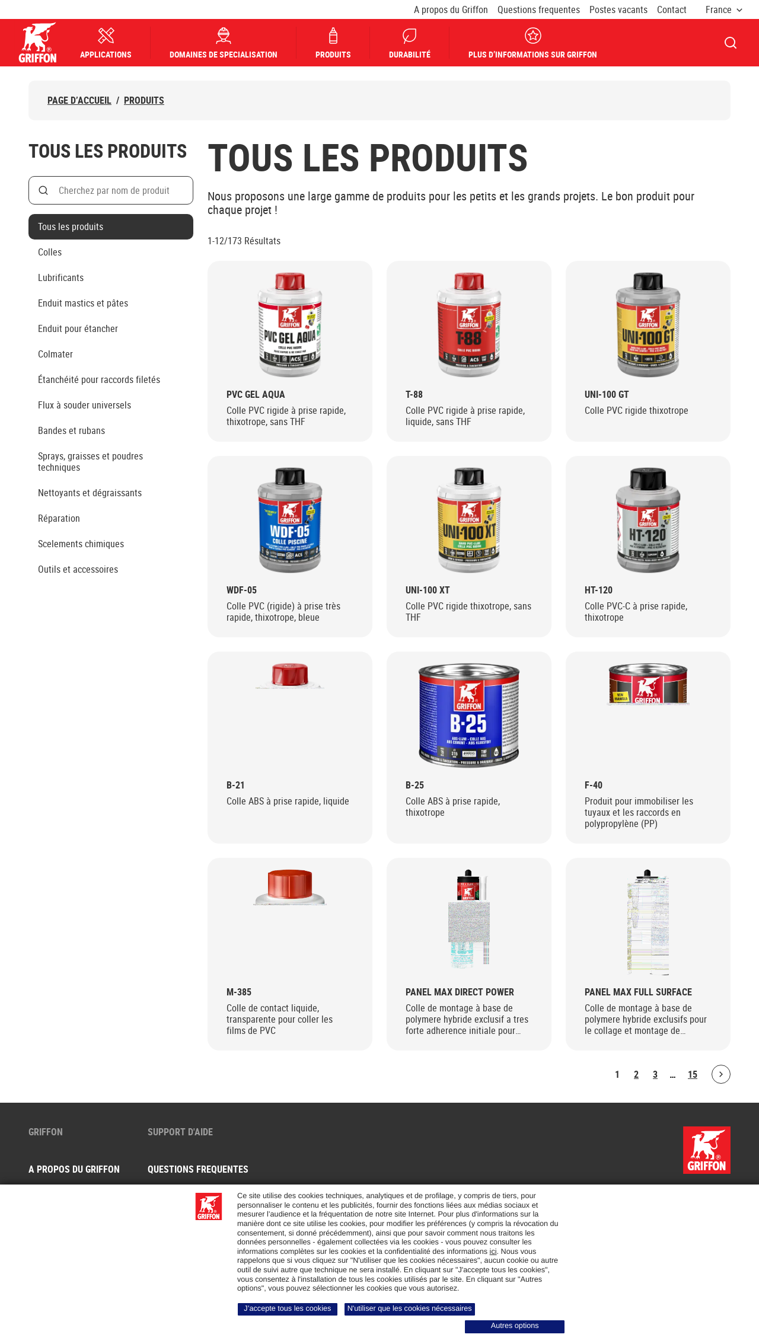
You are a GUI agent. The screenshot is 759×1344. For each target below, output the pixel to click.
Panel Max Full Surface (638, 992)
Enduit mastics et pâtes (83, 302)
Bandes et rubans (71, 430)
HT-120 (599, 590)
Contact (672, 9)
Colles (50, 251)
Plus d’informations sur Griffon (533, 43)
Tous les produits (70, 226)
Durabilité (410, 43)
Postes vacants (618, 9)
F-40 (593, 785)
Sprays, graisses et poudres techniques (90, 461)
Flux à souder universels (84, 404)
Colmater (55, 353)
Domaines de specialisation (224, 43)
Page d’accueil (79, 100)
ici (493, 1251)
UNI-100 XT (428, 590)
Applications (106, 43)
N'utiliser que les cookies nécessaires (409, 1308)
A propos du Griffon (451, 9)
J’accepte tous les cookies (287, 1308)
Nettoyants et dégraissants (90, 492)
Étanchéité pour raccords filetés (99, 379)
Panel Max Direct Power (460, 992)
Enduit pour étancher (78, 328)
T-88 (414, 394)
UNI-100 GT (607, 394)
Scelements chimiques (81, 543)
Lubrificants (61, 277)
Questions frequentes (539, 9)
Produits (334, 43)
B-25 (415, 785)
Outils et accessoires (78, 569)
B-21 (236, 785)
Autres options (515, 1325)
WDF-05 (242, 590)
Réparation (59, 518)
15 (692, 1074)
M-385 (239, 992)
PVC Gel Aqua (256, 394)
